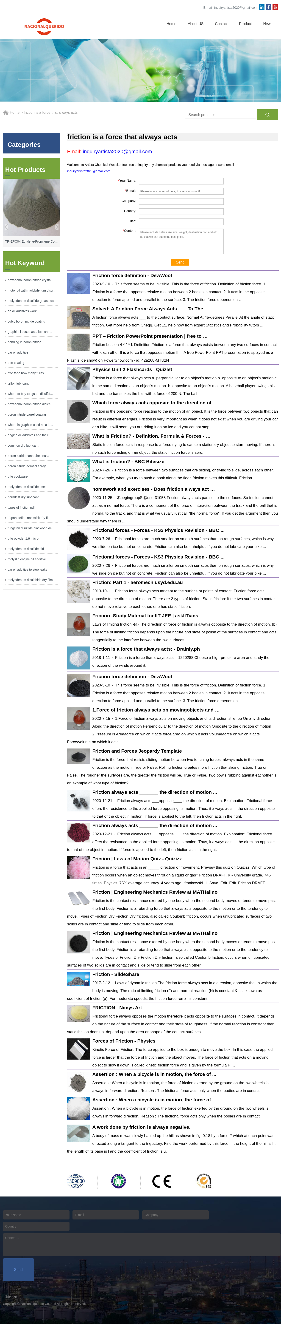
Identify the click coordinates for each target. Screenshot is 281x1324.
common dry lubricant (23, 445)
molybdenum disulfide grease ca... (32, 301)
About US (195, 24)
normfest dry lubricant (23, 497)
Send (180, 262)
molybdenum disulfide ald (26, 549)
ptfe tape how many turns (26, 373)
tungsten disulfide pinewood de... (31, 528)
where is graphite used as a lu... (30, 425)
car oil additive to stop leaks (27, 569)
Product (245, 24)
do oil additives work (22, 311)
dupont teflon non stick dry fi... (29, 518)
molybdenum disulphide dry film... (32, 580)
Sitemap (11, 1296)
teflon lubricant (18, 383)
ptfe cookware (18, 476)
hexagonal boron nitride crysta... (30, 280)
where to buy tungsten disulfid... (30, 394)
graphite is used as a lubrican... (30, 332)
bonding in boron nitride (24, 342)
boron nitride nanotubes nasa (28, 456)
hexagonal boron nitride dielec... (30, 404)
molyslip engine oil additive (27, 559)
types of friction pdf (21, 507)
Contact (221, 24)
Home (171, 24)
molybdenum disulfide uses (27, 487)
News (267, 24)
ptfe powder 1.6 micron (24, 538)
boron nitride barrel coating (27, 414)
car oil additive (18, 352)
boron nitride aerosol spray (27, 466)
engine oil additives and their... (29, 435)
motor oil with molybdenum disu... (32, 290)
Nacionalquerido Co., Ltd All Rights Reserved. (53, 1304)
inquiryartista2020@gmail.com (236, 7)
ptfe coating (16, 363)
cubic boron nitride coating (26, 321)
